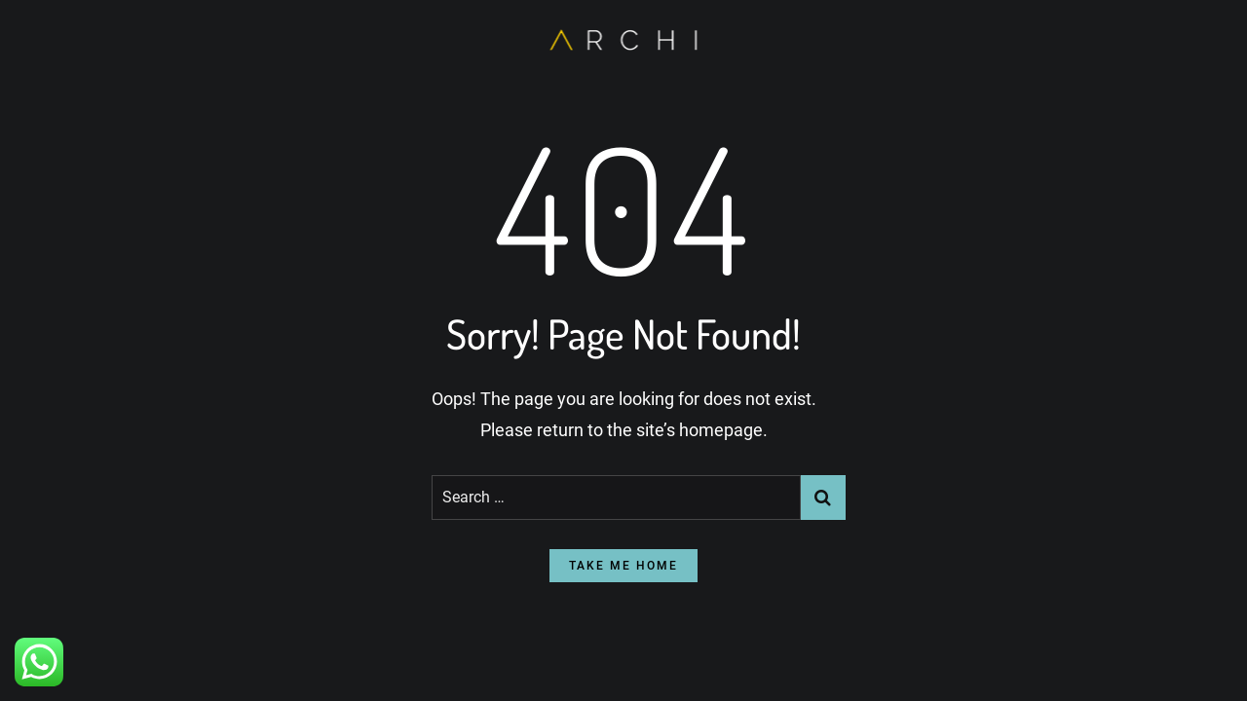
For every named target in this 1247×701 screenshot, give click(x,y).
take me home (623, 565)
